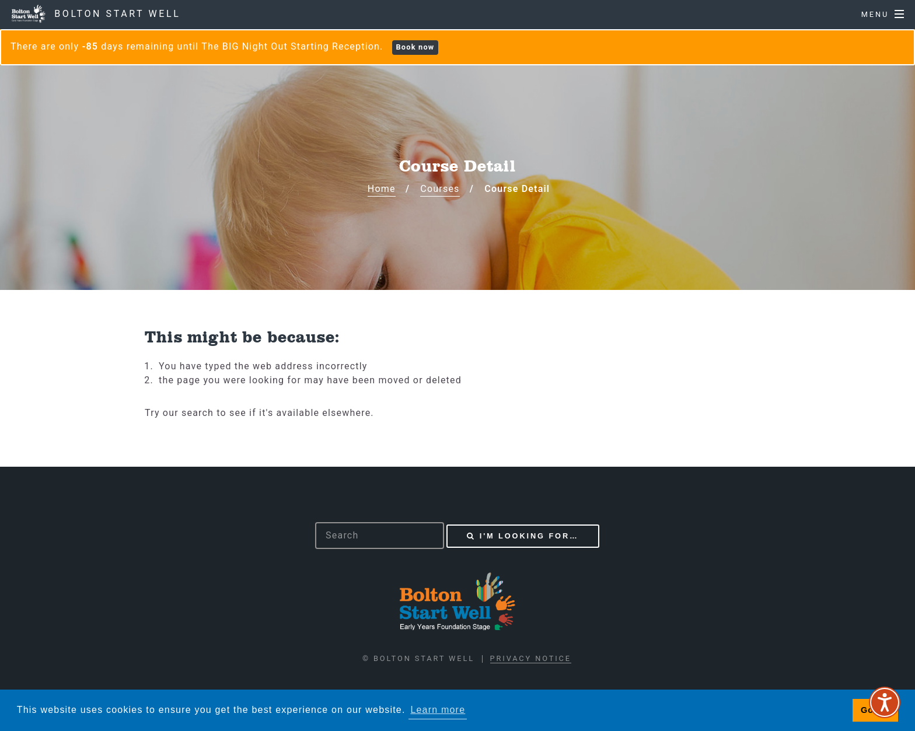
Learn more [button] (437, 710)
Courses (439, 188)
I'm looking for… (529, 535)
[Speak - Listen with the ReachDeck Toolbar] (884, 702)
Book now (415, 47)
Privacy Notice (530, 658)
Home (382, 188)
